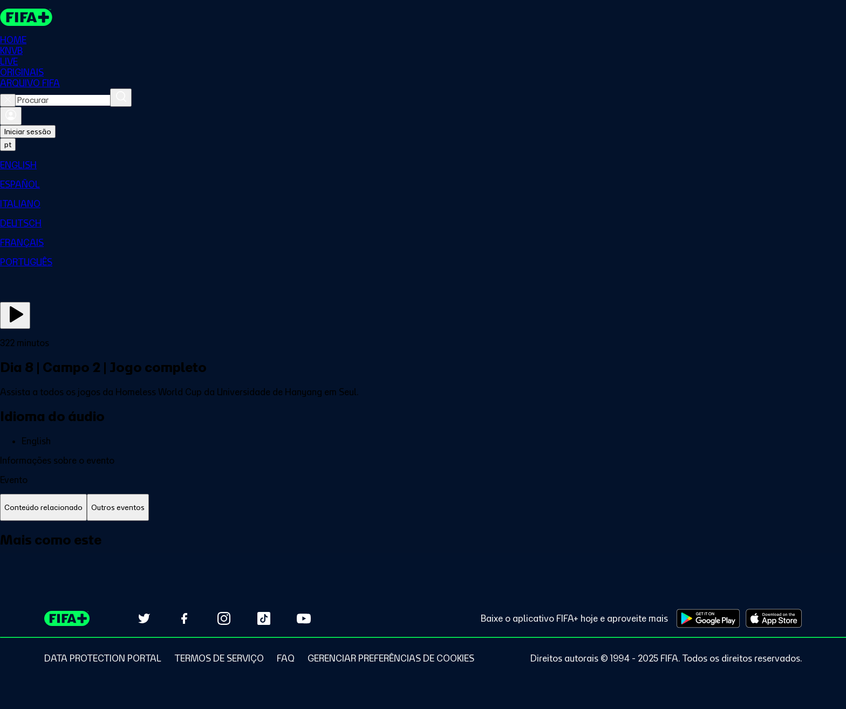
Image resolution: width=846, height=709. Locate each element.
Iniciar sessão (27, 131)
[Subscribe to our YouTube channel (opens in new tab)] (304, 618)
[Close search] (8, 100)
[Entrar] (11, 116)
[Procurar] (121, 97)
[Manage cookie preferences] (391, 658)
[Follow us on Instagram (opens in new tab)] (224, 618)
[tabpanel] (423, 552)
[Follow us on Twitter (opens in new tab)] (144, 618)
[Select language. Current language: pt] (8, 144)
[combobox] (63, 100)
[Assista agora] (15, 315)
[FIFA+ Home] (26, 17)
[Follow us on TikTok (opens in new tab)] (264, 618)
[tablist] (423, 507)
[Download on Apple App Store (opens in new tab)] (774, 618)
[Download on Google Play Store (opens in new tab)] (708, 618)
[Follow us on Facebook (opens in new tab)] (184, 618)
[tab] (43, 507)
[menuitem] (423, 165)
